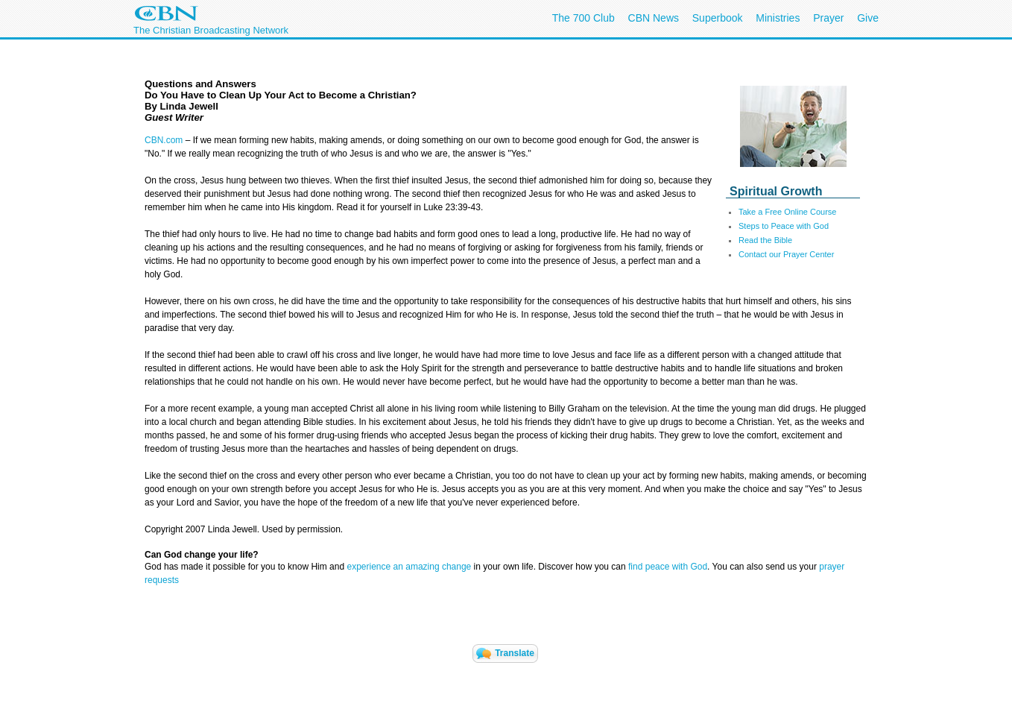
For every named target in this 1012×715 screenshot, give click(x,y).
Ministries (778, 18)
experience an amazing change (409, 566)
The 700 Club (583, 18)
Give (868, 18)
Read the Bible (765, 240)
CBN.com (164, 140)
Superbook (717, 18)
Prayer (828, 18)
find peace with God (667, 566)
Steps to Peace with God (784, 225)
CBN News (653, 18)
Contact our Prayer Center (786, 254)
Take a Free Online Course (787, 211)
